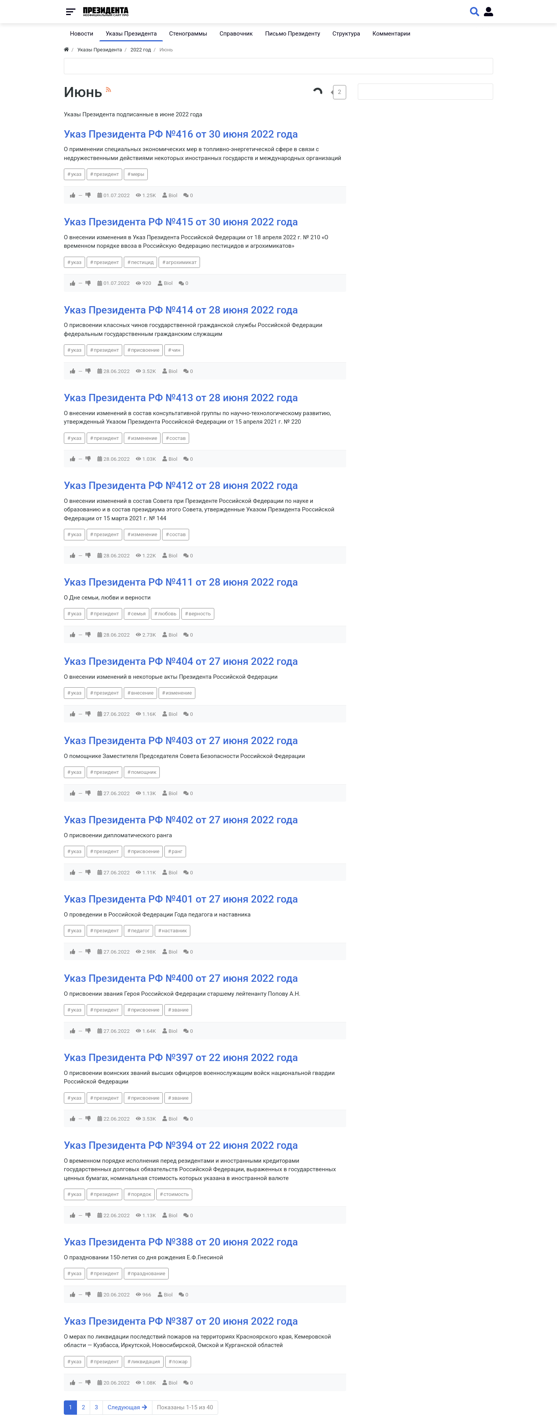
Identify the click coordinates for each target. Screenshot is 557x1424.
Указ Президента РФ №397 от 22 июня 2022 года (181, 1057)
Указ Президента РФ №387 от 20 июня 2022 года (181, 1321)
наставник (174, 930)
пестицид (142, 262)
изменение (144, 438)
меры (137, 174)
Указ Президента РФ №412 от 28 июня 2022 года (181, 485)
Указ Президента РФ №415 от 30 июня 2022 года (181, 222)
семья (138, 614)
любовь (167, 614)
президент (106, 174)
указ (76, 174)
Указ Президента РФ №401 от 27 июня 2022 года (181, 899)
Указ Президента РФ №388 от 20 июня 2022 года (181, 1242)
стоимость (176, 1194)
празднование (148, 1273)
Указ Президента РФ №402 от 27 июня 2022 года (181, 820)
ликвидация (145, 1361)
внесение (142, 693)
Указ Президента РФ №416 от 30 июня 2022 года (181, 134)
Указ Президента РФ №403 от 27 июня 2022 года (181, 740)
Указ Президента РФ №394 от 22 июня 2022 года (181, 1145)
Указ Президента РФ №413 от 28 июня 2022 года (181, 398)
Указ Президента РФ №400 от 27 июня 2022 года (181, 978)
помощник (143, 772)
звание (180, 1010)
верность (200, 614)
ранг (177, 851)
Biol (173, 195)
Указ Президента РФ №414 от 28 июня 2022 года (181, 310)
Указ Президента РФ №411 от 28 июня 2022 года (181, 582)
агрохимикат (181, 262)
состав (177, 438)
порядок (141, 1194)
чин (176, 350)
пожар (179, 1361)
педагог (140, 930)
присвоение (145, 350)
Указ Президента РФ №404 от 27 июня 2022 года (181, 661)
